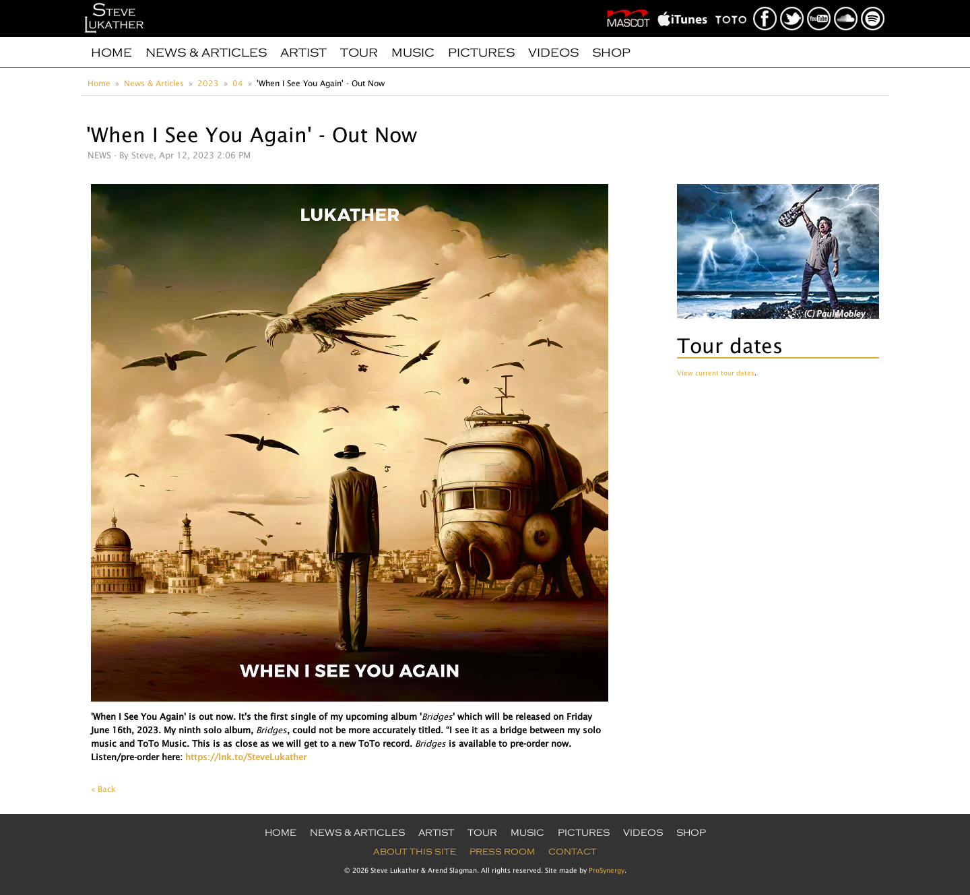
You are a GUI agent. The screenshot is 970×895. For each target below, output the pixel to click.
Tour (359, 52)
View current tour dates (715, 373)
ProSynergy (606, 870)
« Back (103, 789)
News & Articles (206, 52)
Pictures (481, 52)
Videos (553, 52)
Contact (572, 852)
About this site (414, 852)
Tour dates (730, 345)
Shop (611, 52)
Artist (303, 52)
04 (237, 83)
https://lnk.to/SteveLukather (245, 756)
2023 (208, 83)
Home (111, 52)
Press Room (502, 852)
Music (412, 52)
